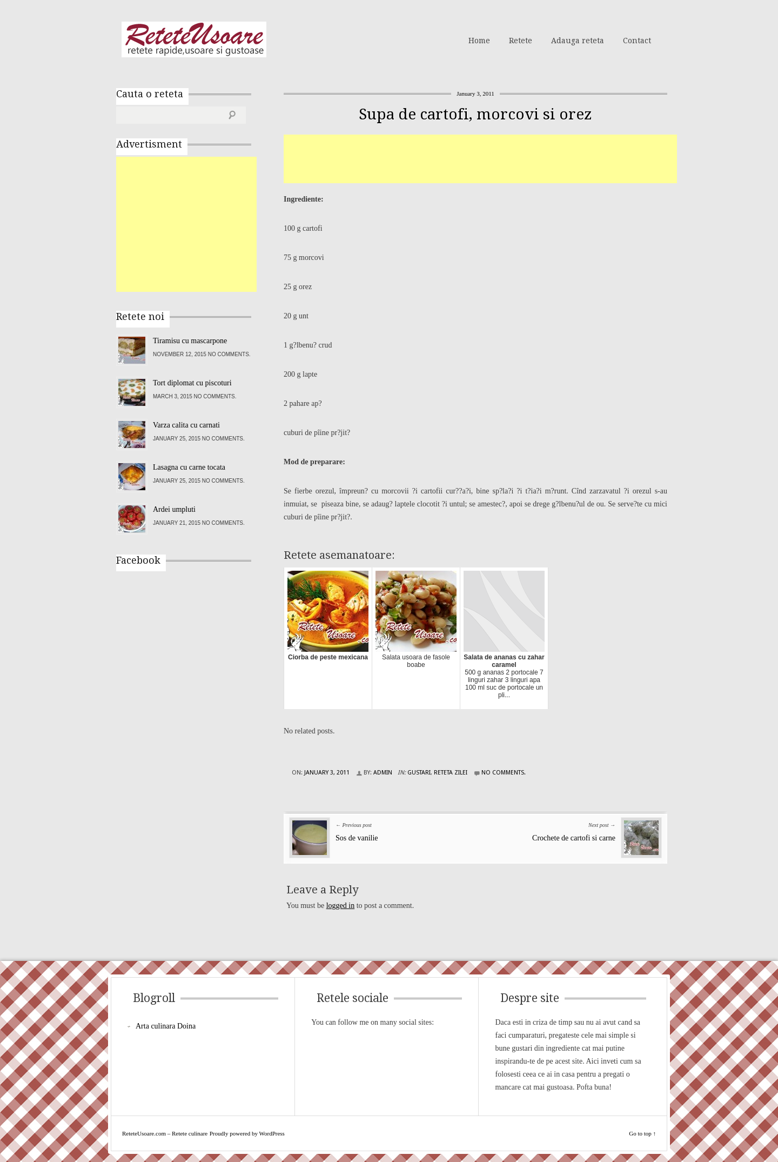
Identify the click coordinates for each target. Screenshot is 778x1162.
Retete (520, 40)
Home (479, 40)
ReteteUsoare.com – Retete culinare (194, 39)
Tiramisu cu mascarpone (190, 341)
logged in (340, 905)
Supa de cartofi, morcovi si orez (475, 114)
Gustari (419, 772)
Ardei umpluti (174, 509)
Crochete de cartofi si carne (573, 838)
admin (382, 772)
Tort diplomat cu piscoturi (192, 383)
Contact (637, 40)
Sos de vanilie (357, 838)
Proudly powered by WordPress (247, 1133)
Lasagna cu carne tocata (189, 467)
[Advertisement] (480, 159)
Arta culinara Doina (166, 1026)
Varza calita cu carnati (186, 425)
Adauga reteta (577, 40)
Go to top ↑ (642, 1133)
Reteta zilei (450, 772)
